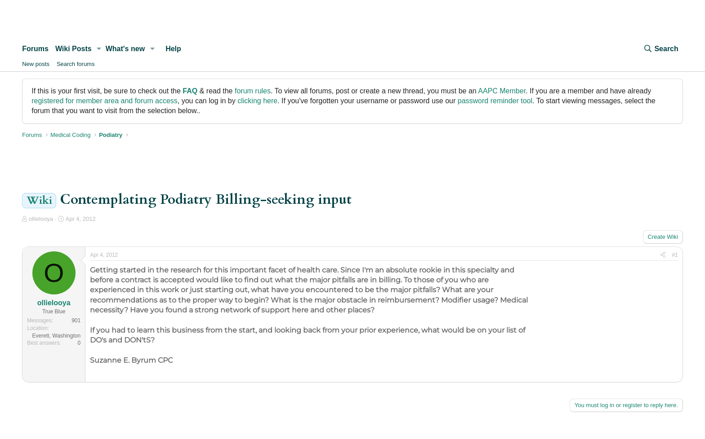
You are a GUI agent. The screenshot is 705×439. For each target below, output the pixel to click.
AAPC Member (502, 91)
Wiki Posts (73, 49)
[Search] (660, 48)
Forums (35, 49)
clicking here (257, 101)
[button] (99, 48)
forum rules (253, 91)
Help (173, 49)
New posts (35, 64)
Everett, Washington (56, 336)
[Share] (663, 255)
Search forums (76, 64)
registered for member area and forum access (104, 101)
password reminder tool (495, 101)
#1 (675, 255)
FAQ (190, 91)
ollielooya (41, 218)
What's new (125, 49)
